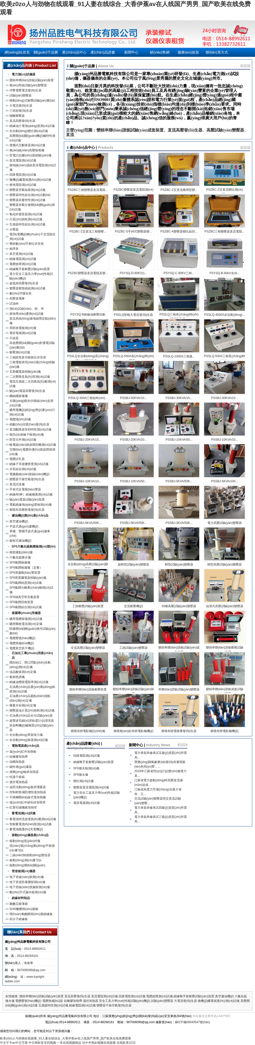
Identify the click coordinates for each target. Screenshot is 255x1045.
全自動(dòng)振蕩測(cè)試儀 (28, 740)
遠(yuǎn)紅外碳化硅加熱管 (27, 802)
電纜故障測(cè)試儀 (22, 264)
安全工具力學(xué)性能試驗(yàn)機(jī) (124, 1001)
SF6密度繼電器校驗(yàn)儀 (27, 577)
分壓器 (14, 229)
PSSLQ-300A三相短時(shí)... (87, 398)
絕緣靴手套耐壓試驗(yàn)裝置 (29, 269)
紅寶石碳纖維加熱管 (23, 807)
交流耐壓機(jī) (133, 606)
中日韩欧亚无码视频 (42, 1042)
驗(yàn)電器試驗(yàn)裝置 (27, 499)
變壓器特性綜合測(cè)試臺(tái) (29, 195)
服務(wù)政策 (188, 52)
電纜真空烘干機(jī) (21, 648)
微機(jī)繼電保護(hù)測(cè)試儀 (30, 179)
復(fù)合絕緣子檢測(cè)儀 (26, 434)
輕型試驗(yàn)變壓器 (179, 564)
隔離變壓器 (17, 116)
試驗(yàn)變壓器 (20, 95)
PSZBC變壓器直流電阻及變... (88, 273)
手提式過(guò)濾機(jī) (23, 526)
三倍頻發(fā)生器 (20, 110)
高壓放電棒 (17, 298)
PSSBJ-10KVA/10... (224, 439)
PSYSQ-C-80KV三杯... (179, 273)
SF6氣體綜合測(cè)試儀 (25, 607)
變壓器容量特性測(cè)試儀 (27, 200)
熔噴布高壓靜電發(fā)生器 (27, 509)
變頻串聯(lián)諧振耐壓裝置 (88, 689)
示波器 (14, 338)
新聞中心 (131, 52)
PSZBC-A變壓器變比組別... (178, 231)
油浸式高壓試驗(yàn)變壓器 (224, 606)
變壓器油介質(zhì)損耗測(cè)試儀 (31, 710)
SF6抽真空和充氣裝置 (24, 597)
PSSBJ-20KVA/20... (133, 439)
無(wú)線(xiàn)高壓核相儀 (26, 150)
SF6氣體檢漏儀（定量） (25, 567)
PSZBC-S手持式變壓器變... (133, 231)
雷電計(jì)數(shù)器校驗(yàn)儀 (30, 155)
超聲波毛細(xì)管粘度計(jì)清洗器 (31, 720)
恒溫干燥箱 (17, 777)
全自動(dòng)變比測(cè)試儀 (28, 131)
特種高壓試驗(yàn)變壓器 (179, 606)
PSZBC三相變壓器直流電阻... (88, 190)
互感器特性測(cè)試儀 (53, 1005)
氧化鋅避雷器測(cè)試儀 (25, 214)
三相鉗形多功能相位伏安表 (27, 357)
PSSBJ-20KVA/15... (88, 439)
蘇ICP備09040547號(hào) (192, 1022)
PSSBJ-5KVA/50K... (179, 481)
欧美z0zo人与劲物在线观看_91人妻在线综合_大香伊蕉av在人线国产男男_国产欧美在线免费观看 (65, 1038)
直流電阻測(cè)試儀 (22, 160)
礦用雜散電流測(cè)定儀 (25, 624)
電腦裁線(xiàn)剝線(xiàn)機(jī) (29, 474)
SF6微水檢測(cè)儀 (86, 768)
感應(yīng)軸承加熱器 (24, 772)
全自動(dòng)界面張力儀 (26, 735)
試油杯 (14, 303)
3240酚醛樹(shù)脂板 (23, 909)
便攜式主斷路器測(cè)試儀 (27, 145)
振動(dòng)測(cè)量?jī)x (25, 860)
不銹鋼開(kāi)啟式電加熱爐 (27, 797)
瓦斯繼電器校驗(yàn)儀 (25, 371)
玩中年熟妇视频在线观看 (99, 1042)
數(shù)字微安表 (20, 293)
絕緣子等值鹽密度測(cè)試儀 (28, 464)
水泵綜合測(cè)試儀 (22, 469)
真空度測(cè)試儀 (21, 254)
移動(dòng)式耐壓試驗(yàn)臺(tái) (32, 100)
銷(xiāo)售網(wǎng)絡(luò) (160, 53)
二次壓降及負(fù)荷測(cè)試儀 (29, 376)
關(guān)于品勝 (46, 52)
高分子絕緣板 (18, 919)
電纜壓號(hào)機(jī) (22, 638)
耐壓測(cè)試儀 (19, 352)
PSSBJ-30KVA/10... (224, 398)
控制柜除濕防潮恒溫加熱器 (27, 792)
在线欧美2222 (126, 1042)
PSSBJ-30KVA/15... (179, 398)
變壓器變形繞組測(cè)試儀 (27, 288)
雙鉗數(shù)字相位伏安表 (26, 243)
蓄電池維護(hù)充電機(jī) (26, 829)
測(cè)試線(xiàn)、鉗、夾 (26, 308)
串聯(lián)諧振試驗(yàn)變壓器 (179, 689)
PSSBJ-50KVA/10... (133, 398)
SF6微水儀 (80, 774)
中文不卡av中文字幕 (14, 1042)
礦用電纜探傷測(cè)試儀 (25, 619)
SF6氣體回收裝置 (21, 602)
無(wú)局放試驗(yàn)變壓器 (28, 85)
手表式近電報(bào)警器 (25, 489)
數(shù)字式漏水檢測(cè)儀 (27, 892)
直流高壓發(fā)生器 (22, 121)
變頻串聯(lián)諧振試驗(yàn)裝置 (31, 80)
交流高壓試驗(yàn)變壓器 (88, 648)
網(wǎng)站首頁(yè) (17, 53)
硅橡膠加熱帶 (18, 756)
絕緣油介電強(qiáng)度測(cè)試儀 (32, 126)
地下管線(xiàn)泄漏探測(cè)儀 (29, 887)
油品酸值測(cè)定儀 (22, 672)
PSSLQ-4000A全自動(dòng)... (224, 315)
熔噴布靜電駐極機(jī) (224, 731)
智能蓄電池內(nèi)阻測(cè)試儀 (30, 824)
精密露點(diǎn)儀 (21, 552)
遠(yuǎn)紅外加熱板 (22, 751)
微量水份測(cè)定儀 (22, 705)
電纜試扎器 (17, 459)
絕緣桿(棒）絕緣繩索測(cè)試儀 (30, 494)
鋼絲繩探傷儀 (18, 396)
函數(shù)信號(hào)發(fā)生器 (29, 424)
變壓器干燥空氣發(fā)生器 (27, 479)
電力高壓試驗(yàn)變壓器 (224, 523)
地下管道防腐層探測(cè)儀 (27, 882)
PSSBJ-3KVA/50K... (179, 523)
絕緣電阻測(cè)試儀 (22, 259)
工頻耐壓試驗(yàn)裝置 (88, 606)
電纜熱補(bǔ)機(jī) (21, 643)
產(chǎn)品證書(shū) (103, 53)
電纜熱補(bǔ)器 (52, 1001)
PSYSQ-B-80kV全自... (224, 273)
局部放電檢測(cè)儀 (22, 328)
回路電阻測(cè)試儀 (22, 174)
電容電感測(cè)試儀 (22, 333)
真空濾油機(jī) (18, 521)
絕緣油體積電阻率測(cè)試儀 (28, 682)
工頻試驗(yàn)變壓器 (133, 648)
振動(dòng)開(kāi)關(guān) (27, 865)
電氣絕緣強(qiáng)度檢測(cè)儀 (30, 504)
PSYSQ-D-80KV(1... (133, 273)
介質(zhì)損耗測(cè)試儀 (25, 219)
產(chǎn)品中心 (74, 52)
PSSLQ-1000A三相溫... (179, 356)
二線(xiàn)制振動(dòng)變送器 (29, 855)
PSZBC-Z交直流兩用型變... (179, 190)
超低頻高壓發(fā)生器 (23, 283)
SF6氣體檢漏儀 (19, 562)
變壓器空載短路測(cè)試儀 (27, 190)
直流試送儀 (17, 484)
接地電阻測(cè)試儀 (22, 185)
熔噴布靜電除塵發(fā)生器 (178, 731)
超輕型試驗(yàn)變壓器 (133, 564)
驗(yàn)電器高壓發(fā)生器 (27, 391)
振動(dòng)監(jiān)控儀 (24, 841)
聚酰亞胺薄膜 (18, 904)
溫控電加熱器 (18, 782)
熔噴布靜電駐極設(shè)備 (88, 731)
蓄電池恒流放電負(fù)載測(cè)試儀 (32, 819)
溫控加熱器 (90, 1001)
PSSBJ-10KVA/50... (179, 439)
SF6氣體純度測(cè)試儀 (25, 583)
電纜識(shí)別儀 (20, 419)
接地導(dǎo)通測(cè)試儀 (26, 314)
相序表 (14, 249)
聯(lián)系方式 (217, 52)
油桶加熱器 (17, 762)
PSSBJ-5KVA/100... (224, 481)
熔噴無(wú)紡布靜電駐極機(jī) (133, 731)
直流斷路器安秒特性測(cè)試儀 (30, 429)
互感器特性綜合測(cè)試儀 (27, 224)
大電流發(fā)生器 (20, 105)
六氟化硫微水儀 (20, 557)
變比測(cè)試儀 (83, 781)
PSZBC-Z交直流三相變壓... (87, 231)
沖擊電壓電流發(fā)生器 (25, 90)
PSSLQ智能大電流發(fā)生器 (133, 315)
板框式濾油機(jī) (20, 540)
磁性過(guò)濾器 (20, 767)
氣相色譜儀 (17, 677)
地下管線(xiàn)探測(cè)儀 (26, 877)
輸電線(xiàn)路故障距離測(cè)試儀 (32, 444)
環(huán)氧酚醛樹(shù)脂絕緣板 (31, 914)
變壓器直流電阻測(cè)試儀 (91, 787)
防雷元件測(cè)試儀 (22, 439)
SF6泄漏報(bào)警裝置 (24, 572)
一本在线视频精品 (69, 1042)
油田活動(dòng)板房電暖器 (27, 787)
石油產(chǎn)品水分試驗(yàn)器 (31, 715)
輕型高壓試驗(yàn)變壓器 (224, 564)
